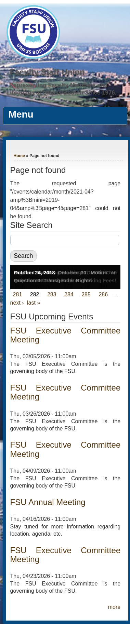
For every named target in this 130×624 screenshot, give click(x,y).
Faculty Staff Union (47, 72)
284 (69, 294)
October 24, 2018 (34, 272)
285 (86, 294)
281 (17, 294)
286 (103, 294)
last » (33, 303)
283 (51, 294)
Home (19, 155)
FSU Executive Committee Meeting (65, 335)
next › (17, 303)
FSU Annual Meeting (48, 502)
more (114, 607)
